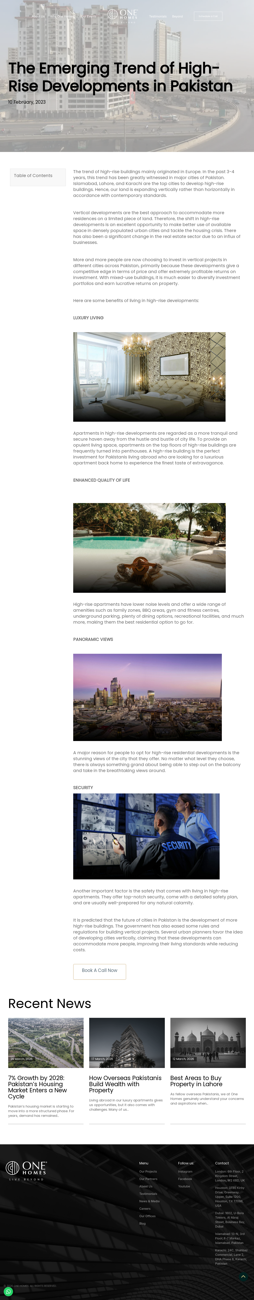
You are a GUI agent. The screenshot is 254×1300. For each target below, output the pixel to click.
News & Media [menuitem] (149, 1201)
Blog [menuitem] (142, 1223)
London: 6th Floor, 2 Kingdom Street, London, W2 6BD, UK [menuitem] (230, 1176)
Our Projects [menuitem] (148, 1171)
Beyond (177, 16)
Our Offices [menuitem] (147, 1216)
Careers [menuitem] (145, 1208)
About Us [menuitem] (146, 1186)
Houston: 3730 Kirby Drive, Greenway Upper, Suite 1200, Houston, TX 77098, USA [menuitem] (230, 1196)
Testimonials (158, 16)
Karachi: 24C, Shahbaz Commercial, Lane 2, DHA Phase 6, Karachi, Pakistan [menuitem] (231, 1256)
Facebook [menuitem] (185, 1179)
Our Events (88, 16)
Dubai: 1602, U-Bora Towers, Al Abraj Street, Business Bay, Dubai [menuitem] (230, 1219)
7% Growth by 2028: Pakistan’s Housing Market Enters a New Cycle (37, 1087)
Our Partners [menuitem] (148, 1179)
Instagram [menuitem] (185, 1171)
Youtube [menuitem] (184, 1186)
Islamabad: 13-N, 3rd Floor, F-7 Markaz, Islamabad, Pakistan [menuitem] (230, 1238)
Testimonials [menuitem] (148, 1194)
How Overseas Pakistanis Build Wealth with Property (125, 1084)
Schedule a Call (208, 16)
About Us (38, 16)
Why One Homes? (62, 16)
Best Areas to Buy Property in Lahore (196, 1081)
